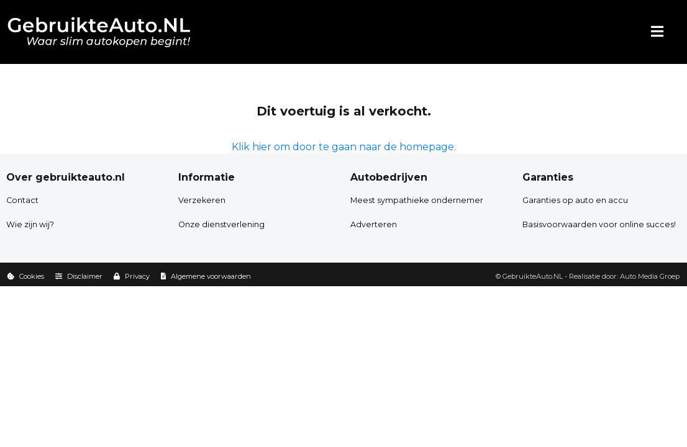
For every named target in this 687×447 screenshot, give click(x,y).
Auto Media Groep (650, 276)
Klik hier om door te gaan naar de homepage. (344, 147)
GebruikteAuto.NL (533, 276)
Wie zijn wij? (30, 224)
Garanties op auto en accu (575, 200)
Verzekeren (201, 200)
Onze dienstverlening (221, 224)
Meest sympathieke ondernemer (416, 200)
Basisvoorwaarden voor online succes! (599, 224)
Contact (22, 200)
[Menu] (657, 31)
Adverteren (373, 224)
